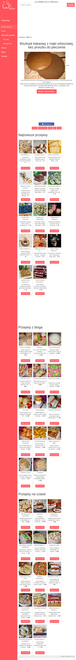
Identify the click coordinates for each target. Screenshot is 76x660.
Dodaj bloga (5, 20)
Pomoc (3, 48)
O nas (3, 31)
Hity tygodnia (6, 43)
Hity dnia (5, 39)
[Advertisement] (46, 21)
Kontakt (4, 56)
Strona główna (6, 27)
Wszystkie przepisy (8, 35)
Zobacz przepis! (25, 168)
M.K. (73, 656)
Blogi (3, 52)
